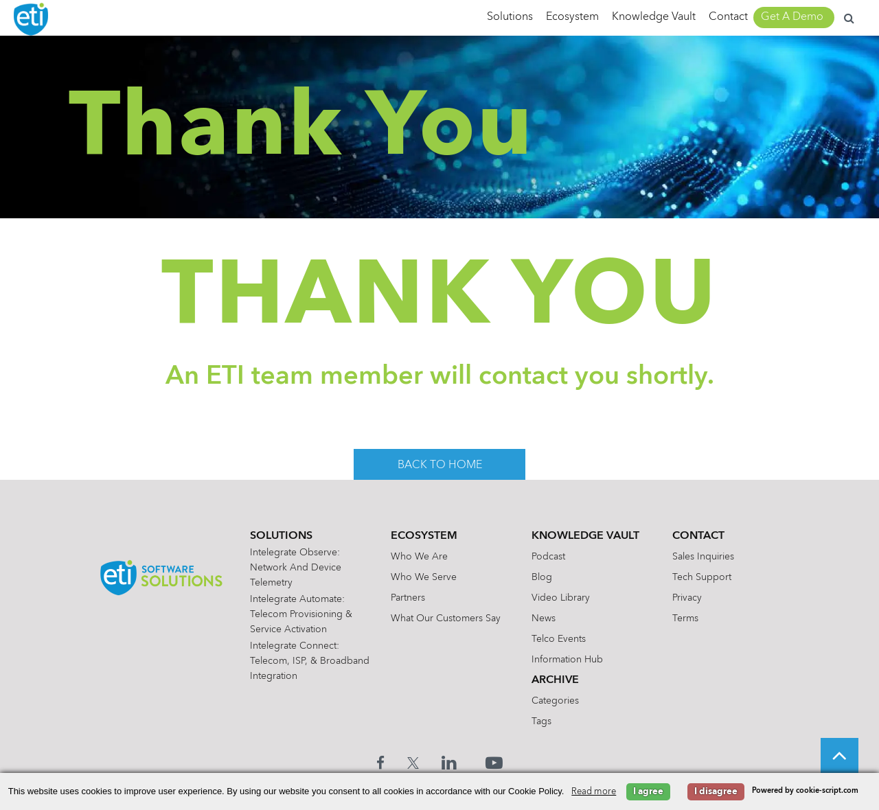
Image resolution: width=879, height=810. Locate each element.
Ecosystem (572, 17)
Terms (687, 618)
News (546, 618)
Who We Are (421, 557)
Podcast (550, 557)
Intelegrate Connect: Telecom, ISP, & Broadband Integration (302, 661)
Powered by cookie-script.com (805, 791)
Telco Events (561, 639)
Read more (593, 791)
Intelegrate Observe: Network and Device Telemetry (298, 568)
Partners (410, 598)
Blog (544, 577)
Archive (557, 680)
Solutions (510, 17)
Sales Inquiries (705, 557)
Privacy (689, 598)
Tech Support (703, 577)
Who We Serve (426, 577)
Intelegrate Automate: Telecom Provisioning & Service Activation (304, 614)
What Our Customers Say (448, 618)
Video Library (563, 598)
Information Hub (569, 659)
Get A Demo (792, 17)
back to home (440, 465)
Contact (728, 17)
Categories (557, 701)
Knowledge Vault (654, 17)
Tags (543, 721)
